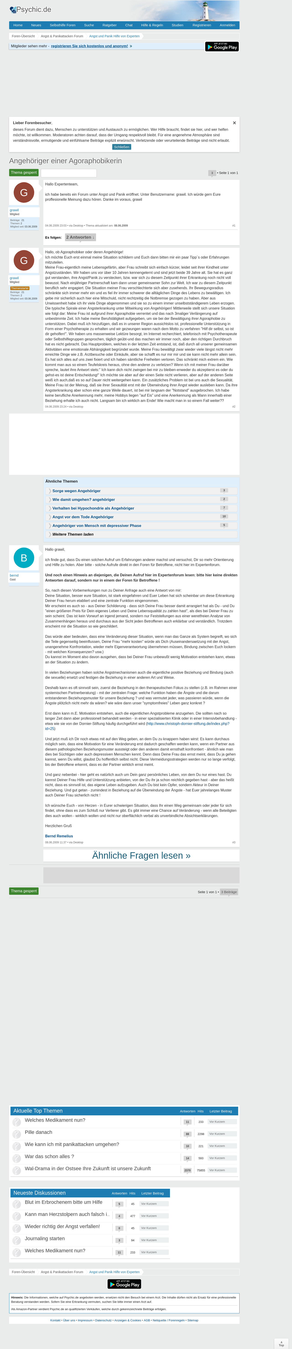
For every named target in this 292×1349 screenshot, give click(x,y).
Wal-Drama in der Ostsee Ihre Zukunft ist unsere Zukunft (88, 1168)
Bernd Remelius (59, 836)
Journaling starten (45, 1238)
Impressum (85, 1320)
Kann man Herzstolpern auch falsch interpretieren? (81, 1214)
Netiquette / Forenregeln (169, 1320)
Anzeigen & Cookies (127, 1320)
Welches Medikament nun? (55, 1120)
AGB (147, 1320)
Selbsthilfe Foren (63, 25)
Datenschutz (103, 1320)
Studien (177, 25)
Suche (89, 25)
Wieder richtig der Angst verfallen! (62, 1226)
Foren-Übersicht (23, 1272)
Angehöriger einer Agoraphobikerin (65, 161)
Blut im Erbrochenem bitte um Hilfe (63, 1202)
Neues (36, 25)
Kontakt (55, 1320)
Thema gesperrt (24, 172)
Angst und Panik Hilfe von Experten (114, 1272)
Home (18, 25)
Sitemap (192, 1320)
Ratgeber (109, 25)
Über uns (69, 1320)
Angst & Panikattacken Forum (62, 1272)
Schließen (121, 147)
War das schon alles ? (49, 1156)
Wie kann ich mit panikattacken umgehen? (72, 1144)
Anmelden (227, 25)
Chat (129, 25)
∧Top (281, 1344)
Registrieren (202, 25)
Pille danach (38, 1132)
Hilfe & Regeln (152, 25)
